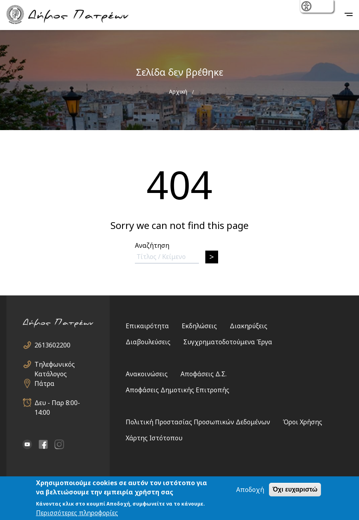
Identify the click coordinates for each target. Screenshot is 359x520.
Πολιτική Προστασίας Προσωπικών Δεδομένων (198, 422)
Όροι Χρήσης (302, 422)
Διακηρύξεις (248, 325)
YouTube (27, 444)
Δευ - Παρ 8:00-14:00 (57, 403)
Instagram (59, 444)
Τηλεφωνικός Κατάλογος (54, 364)
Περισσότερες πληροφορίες (77, 512)
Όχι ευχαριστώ (295, 489)
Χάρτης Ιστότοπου (154, 438)
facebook (43, 444)
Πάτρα (44, 383)
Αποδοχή (250, 489)
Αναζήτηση (152, 245)
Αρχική (178, 91)
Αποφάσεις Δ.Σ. (204, 373)
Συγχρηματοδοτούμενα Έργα (227, 341)
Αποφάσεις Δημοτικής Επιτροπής (177, 389)
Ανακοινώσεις (147, 373)
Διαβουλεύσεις (148, 341)
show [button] (307, 7)
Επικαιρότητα (147, 325)
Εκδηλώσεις (199, 325)
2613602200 (52, 345)
